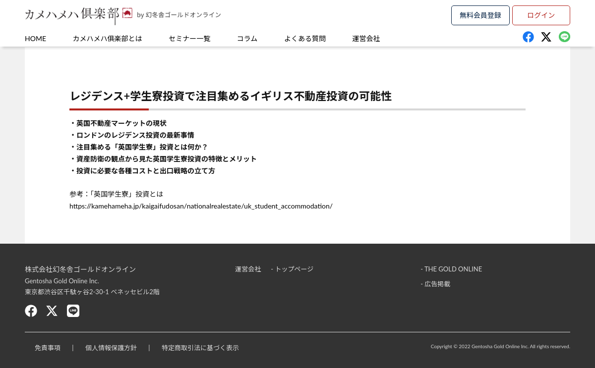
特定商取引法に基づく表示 (200, 348)
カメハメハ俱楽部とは (107, 38)
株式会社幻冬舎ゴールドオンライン (80, 269)
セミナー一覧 (189, 38)
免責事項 (47, 348)
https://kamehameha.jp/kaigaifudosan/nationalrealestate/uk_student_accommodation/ (201, 206)
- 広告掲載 (435, 284)
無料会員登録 (480, 15)
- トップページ (292, 269)
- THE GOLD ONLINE (451, 269)
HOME (35, 38)
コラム (247, 38)
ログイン (541, 15)
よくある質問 (305, 38)
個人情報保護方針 (111, 348)
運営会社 (366, 38)
